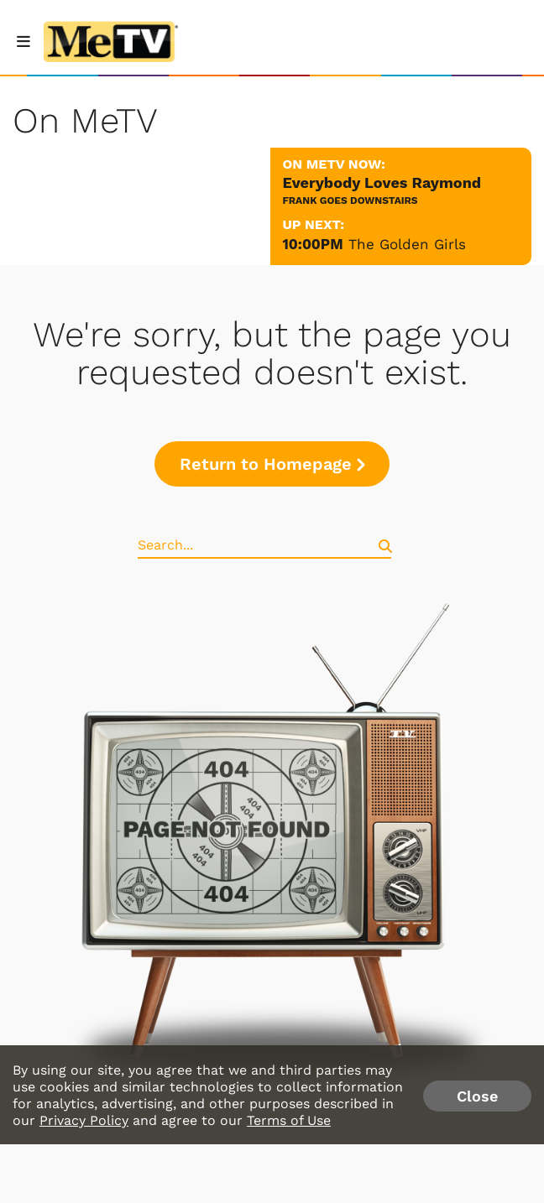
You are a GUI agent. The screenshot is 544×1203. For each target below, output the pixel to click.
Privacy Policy (83, 1120)
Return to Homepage (272, 464)
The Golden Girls (407, 244)
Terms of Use (289, 1120)
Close (477, 1096)
